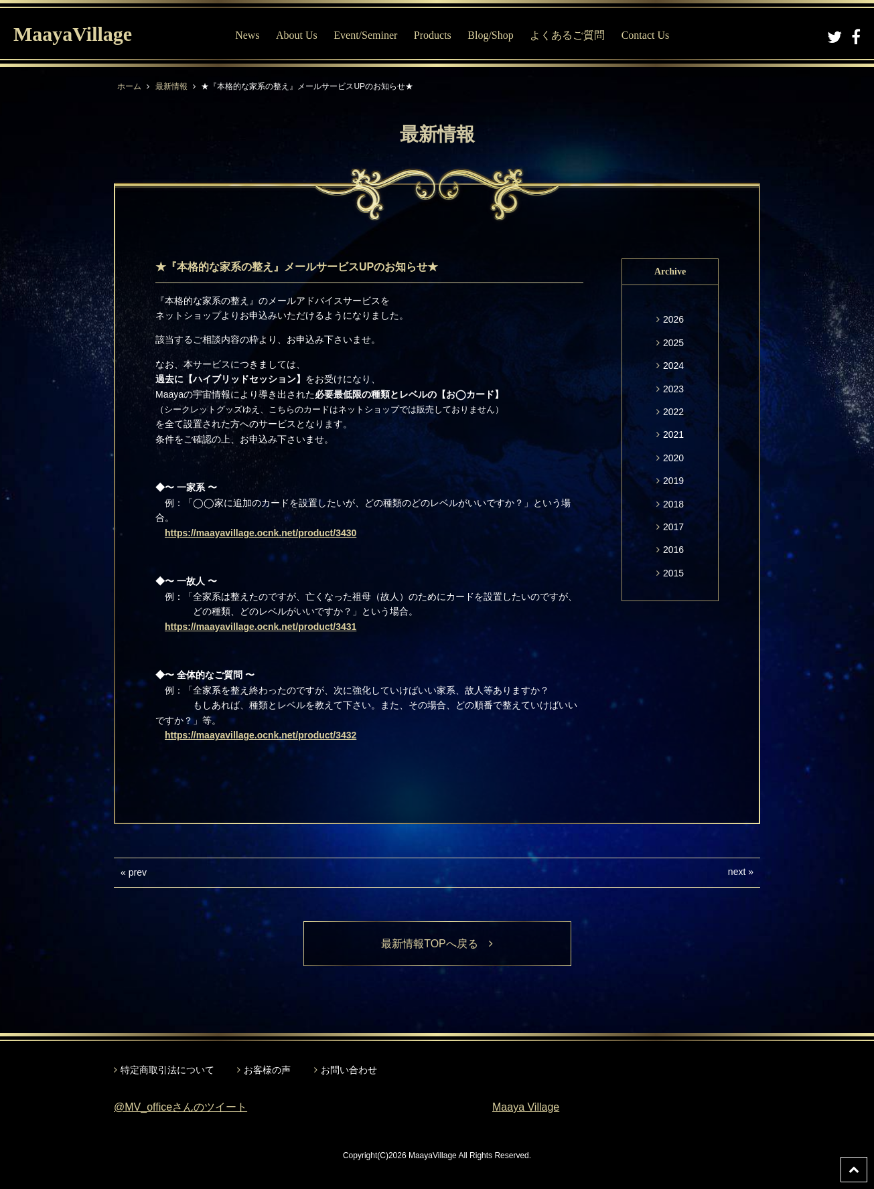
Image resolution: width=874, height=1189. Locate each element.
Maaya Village (525, 1107)
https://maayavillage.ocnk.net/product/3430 (260, 533)
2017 (673, 527)
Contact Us (646, 35)
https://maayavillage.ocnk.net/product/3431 (260, 626)
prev (138, 872)
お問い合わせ (349, 1069)
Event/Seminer (365, 35)
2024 (673, 365)
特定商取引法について (167, 1069)
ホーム (129, 86)
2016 (673, 549)
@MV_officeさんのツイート (180, 1107)
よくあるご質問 (567, 35)
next (736, 871)
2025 (673, 342)
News (247, 35)
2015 (673, 573)
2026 (673, 319)
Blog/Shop (490, 35)
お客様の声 (267, 1069)
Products (432, 35)
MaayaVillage (72, 34)
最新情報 (171, 86)
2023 (673, 389)
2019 (673, 480)
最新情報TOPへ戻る (437, 943)
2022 (673, 411)
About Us (296, 35)
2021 (673, 434)
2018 (673, 504)
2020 (673, 458)
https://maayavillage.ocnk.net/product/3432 (260, 735)
